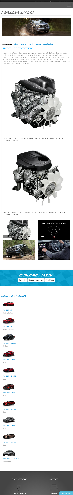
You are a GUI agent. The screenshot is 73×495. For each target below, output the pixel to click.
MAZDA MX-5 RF (11, 459)
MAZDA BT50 (9, 343)
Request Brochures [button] (36, 280)
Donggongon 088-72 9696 (65, 1)
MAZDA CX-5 (9, 393)
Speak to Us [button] (50, 280)
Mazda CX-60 (9, 409)
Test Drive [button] (22, 280)
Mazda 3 (7, 310)
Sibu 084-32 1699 (40, 1)
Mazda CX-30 (9, 376)
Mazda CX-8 (9, 426)
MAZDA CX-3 (9, 360)
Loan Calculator (66, 493)
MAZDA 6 (7, 326)
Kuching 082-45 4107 (51, 1)
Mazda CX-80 (9, 442)
